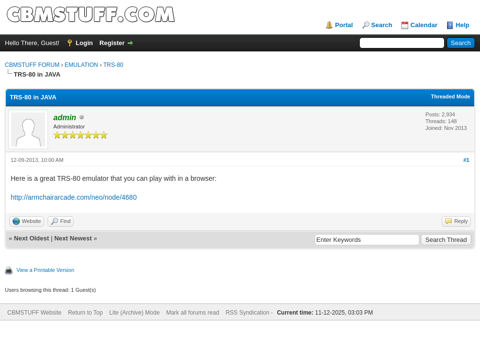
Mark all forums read (192, 312)
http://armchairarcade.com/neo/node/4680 (74, 197)
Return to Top (85, 312)
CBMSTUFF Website (34, 312)
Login (84, 43)
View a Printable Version (45, 270)
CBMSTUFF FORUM (32, 65)
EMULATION (81, 65)
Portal (344, 25)
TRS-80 (113, 65)
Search (381, 25)
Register (112, 43)
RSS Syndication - (249, 312)
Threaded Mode (450, 96)
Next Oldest (31, 238)
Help (462, 25)
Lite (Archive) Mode (134, 312)
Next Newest (73, 238)
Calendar (424, 25)
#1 (466, 160)
